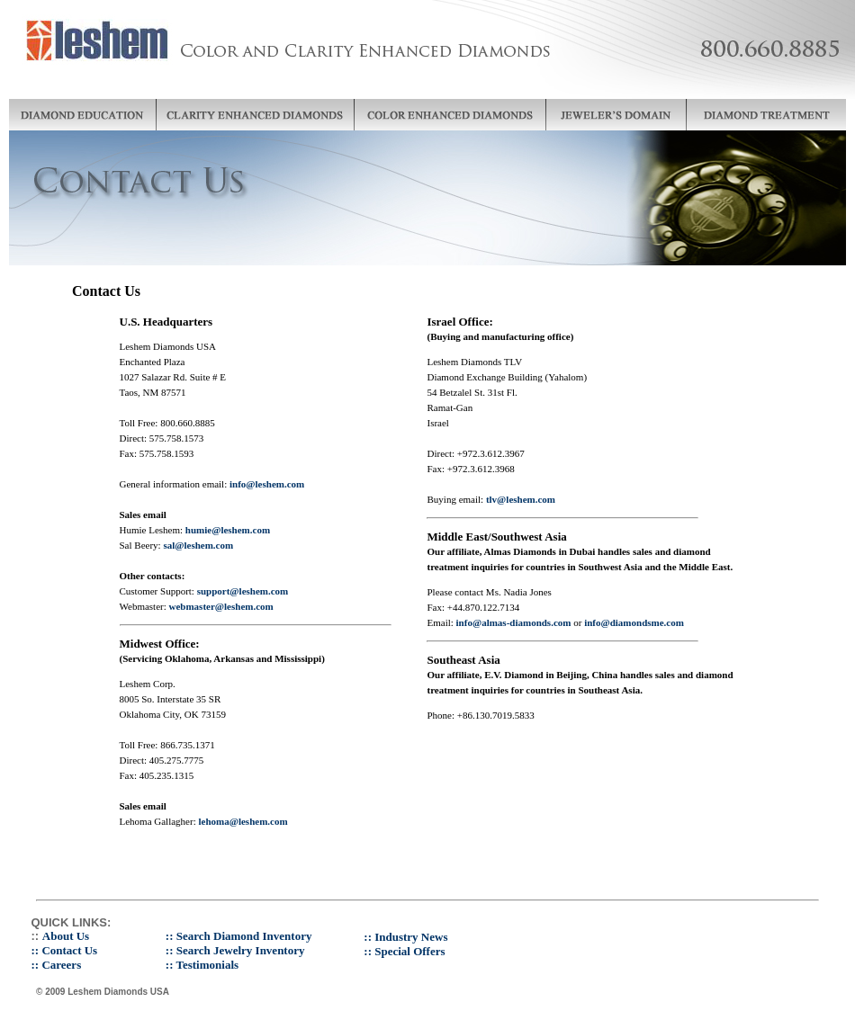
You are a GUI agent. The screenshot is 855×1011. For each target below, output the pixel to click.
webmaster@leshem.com (221, 606)
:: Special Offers (404, 951)
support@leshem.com (243, 591)
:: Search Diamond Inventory (239, 936)
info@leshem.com (267, 484)
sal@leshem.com (198, 545)
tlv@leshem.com (520, 499)
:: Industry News (405, 937)
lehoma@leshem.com (242, 821)
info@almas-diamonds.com (513, 622)
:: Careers (57, 964)
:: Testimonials (202, 964)
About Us (65, 936)
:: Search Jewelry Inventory (235, 950)
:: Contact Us (65, 950)
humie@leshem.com (227, 529)
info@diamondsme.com (634, 622)
